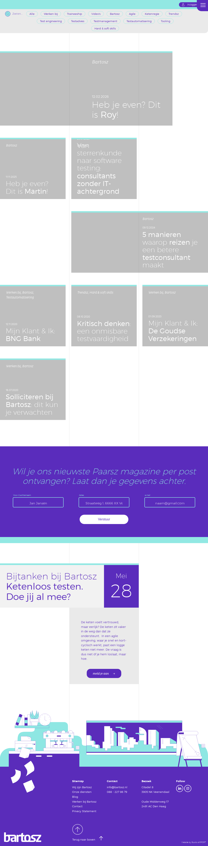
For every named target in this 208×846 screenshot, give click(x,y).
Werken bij (51, 13)
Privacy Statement (84, 811)
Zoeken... (14, 13)
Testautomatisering (139, 21)
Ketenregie (152, 13)
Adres (81, 495)
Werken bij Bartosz (84, 801)
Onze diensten (82, 791)
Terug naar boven (84, 832)
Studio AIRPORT (199, 842)
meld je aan (101, 674)
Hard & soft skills (105, 28)
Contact (77, 806)
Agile (132, 13)
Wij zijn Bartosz (82, 787)
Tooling (165, 21)
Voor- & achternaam (22, 495)
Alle (32, 13)
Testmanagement (105, 21)
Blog (75, 796)
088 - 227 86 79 (117, 791)
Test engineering (51, 21)
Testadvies (77, 21)
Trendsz (174, 13)
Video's (96, 13)
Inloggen (192, 4)
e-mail (147, 495)
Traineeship (74, 13)
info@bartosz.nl (117, 787)
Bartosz (115, 13)
